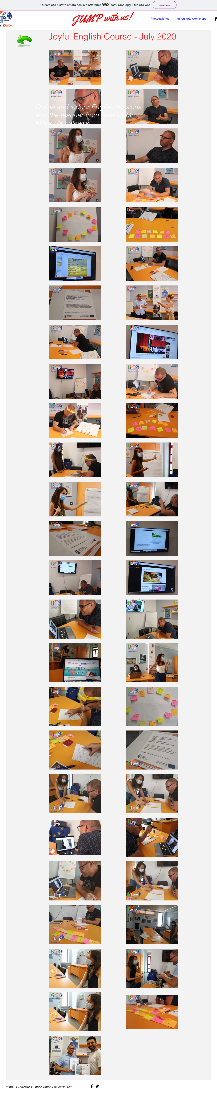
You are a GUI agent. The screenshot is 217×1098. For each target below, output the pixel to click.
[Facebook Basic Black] (92, 1086)
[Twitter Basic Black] (97, 1086)
